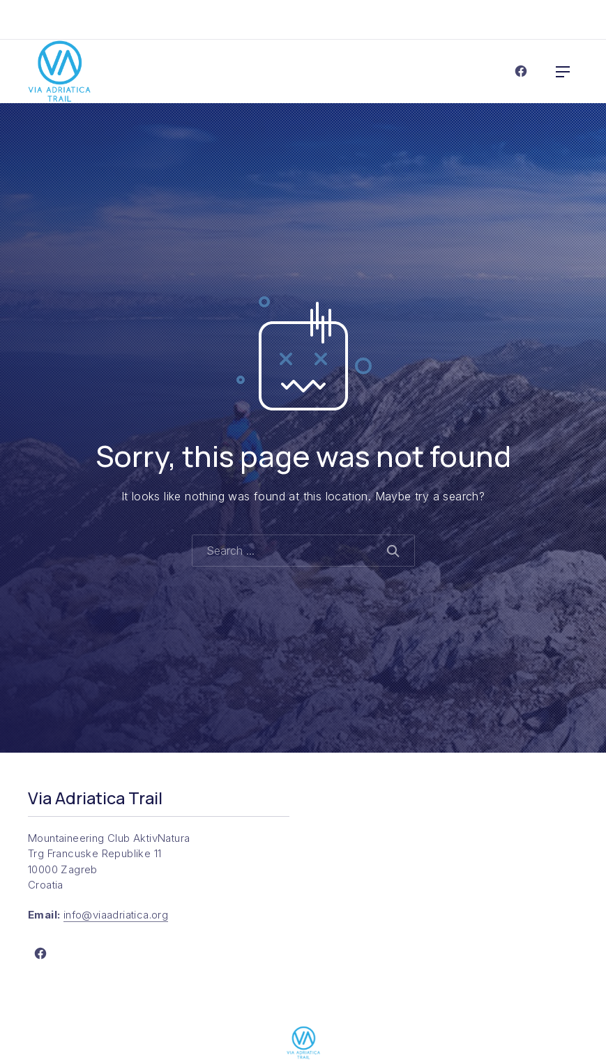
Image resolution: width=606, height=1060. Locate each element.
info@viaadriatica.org (115, 914)
